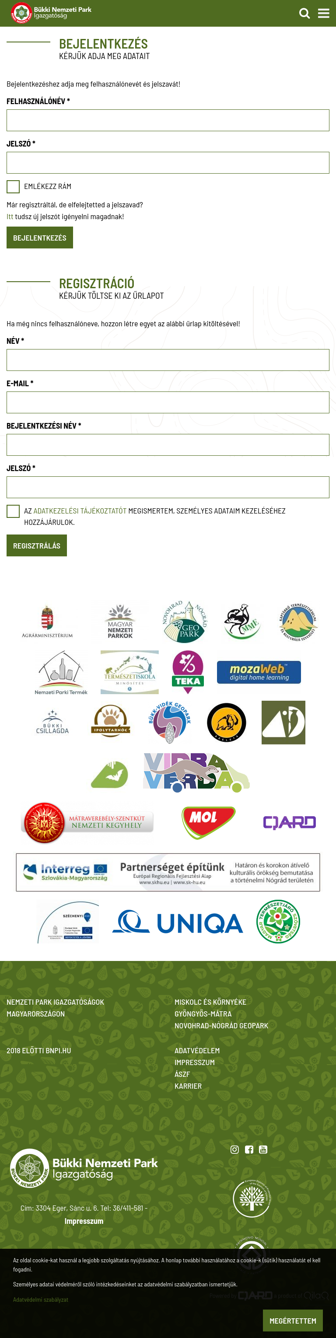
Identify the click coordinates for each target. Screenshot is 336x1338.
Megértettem (293, 1320)
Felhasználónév (38, 101)
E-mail (20, 383)
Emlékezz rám (47, 186)
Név (15, 341)
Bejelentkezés (39, 237)
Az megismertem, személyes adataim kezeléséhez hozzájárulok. (155, 516)
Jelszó (21, 143)
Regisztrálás (36, 545)
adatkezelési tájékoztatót (79, 510)
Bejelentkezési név (44, 425)
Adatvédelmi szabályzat (40, 1299)
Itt (10, 216)
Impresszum (84, 1221)
